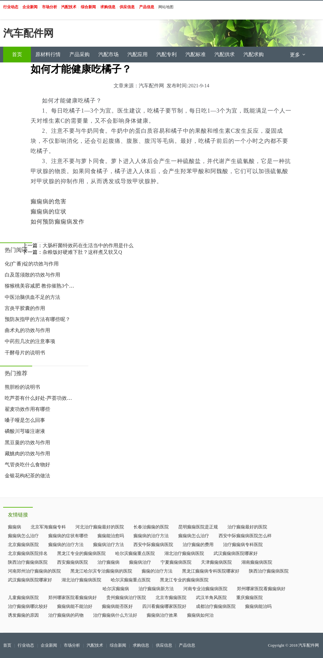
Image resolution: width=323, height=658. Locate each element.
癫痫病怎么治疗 (23, 535)
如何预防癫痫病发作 (58, 221)
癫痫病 (14, 527)
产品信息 (187, 645)
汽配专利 (166, 54)
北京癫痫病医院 (23, 544)
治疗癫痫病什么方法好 (115, 615)
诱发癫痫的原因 (23, 615)
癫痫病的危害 (49, 201)
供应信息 (164, 645)
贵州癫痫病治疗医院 (126, 597)
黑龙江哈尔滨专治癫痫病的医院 (101, 571)
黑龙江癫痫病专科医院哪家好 (210, 571)
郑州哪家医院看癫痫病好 (261, 588)
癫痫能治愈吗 (110, 535)
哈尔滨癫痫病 (116, 588)
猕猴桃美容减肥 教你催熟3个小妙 (42, 285)
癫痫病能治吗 (258, 606)
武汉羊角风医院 (211, 597)
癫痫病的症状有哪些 (68, 535)
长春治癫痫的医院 (151, 527)
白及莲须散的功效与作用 (32, 274)
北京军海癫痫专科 (48, 527)
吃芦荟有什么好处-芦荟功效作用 (41, 398)
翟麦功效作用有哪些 (27, 409)
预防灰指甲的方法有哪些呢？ (37, 319)
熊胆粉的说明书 (22, 387)
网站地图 (165, 7)
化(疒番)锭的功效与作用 (32, 263)
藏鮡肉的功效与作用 (27, 453)
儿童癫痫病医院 (23, 597)
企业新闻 (49, 645)
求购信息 (141, 645)
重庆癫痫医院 (249, 597)
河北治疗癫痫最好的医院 (99, 527)
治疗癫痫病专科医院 (243, 544)
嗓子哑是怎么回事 (25, 420)
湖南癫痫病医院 (256, 562)
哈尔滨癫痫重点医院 (135, 553)
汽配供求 (224, 54)
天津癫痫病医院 (216, 562)
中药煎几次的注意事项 (30, 341)
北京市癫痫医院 (171, 597)
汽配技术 (95, 645)
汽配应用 (137, 54)
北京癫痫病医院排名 (28, 553)
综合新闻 (118, 645)
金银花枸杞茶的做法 (27, 475)
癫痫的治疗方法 (157, 571)
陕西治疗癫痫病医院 (28, 562)
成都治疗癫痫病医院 (216, 606)
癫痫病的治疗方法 (151, 535)
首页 (17, 54)
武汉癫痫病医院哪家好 (236, 553)
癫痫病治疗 (140, 562)
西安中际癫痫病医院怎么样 (245, 535)
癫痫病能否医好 (117, 606)
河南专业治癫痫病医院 (205, 588)
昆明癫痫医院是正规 (198, 527)
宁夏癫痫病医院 (176, 562)
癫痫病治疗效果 (162, 615)
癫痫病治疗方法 (108, 544)
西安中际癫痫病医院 (153, 544)
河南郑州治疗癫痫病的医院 (34, 571)
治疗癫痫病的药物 (66, 615)
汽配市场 (108, 54)
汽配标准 (195, 54)
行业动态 (26, 645)
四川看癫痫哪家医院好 (164, 606)
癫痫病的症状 (49, 211)
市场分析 (72, 645)
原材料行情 (48, 54)
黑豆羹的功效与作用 (27, 442)
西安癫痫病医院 (72, 562)
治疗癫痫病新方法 (156, 588)
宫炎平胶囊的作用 (25, 308)
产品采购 (79, 54)
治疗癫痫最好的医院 (247, 527)
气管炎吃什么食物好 (27, 464)
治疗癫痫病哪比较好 (28, 606)
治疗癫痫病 (108, 562)
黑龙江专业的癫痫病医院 (81, 553)
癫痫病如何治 (200, 615)
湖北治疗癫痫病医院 (184, 553)
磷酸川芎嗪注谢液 (25, 431)
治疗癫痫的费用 (198, 544)
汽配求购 (254, 54)
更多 (298, 54)
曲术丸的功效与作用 (27, 330)
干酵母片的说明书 (25, 352)
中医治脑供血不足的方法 (32, 297)
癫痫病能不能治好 (74, 606)
